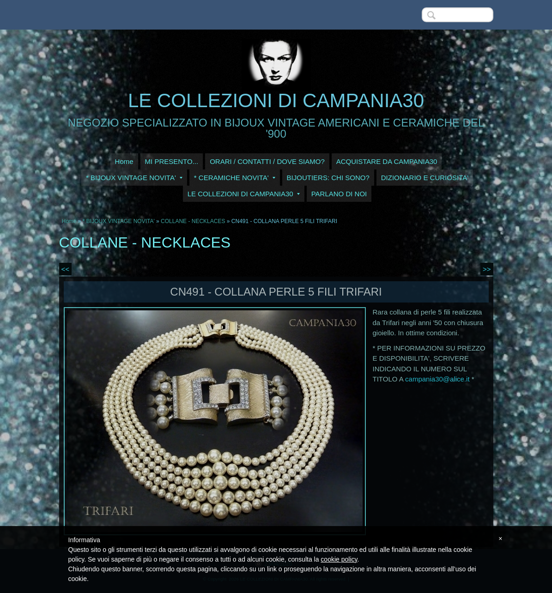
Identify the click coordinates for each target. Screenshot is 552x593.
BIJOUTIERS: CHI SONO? (328, 178)
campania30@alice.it (437, 379)
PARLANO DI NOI (339, 194)
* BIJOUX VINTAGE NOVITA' (134, 178)
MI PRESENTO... (172, 161)
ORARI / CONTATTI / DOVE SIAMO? (267, 161)
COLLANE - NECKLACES (193, 221)
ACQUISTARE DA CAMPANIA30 (386, 161)
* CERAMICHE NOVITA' (234, 178)
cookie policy (339, 559)
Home (124, 161)
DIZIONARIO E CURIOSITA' (424, 178)
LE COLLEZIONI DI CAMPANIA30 (276, 100)
